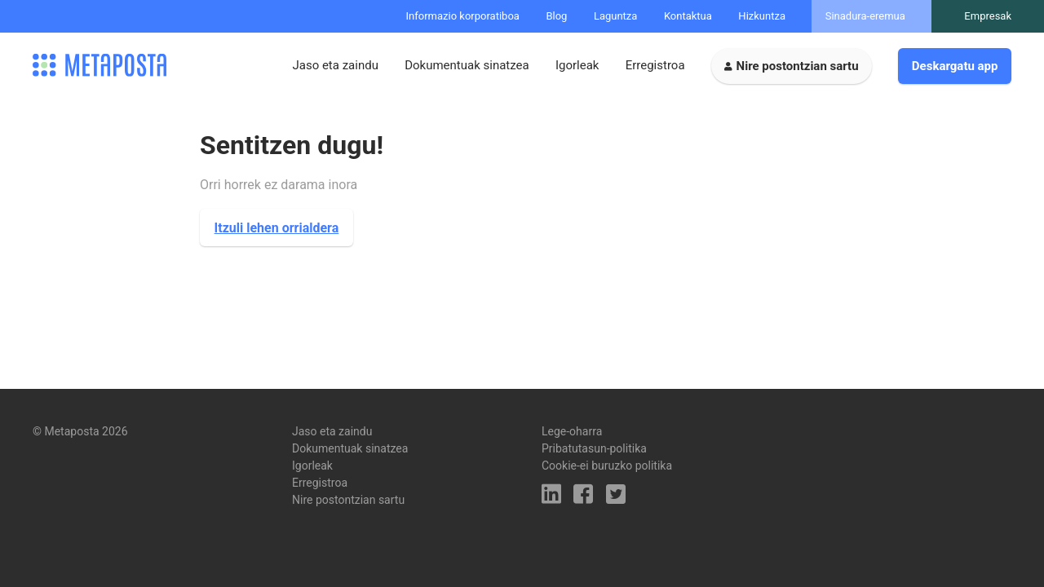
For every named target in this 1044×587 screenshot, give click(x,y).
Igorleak (577, 65)
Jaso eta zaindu (335, 65)
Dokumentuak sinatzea (467, 65)
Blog (556, 16)
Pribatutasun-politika (594, 448)
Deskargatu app (955, 66)
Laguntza (616, 16)
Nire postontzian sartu (798, 66)
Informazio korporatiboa (463, 16)
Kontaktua (688, 16)
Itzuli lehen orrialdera (277, 228)
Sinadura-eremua (865, 16)
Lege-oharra (572, 431)
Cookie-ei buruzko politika (607, 465)
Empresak (987, 16)
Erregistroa (655, 65)
